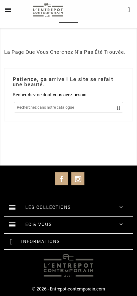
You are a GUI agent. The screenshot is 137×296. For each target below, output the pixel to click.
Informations (40, 241)
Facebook (61, 178)
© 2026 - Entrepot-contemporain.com (68, 289)
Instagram (78, 178)
